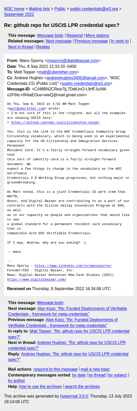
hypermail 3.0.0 (74, 396)
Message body (50, 35)
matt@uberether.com (58, 72)
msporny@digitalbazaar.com (72, 60)
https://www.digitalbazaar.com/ (36, 279)
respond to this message (55, 369)
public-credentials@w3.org (94, 9)
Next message (59, 41)
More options (97, 35)
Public (60, 9)
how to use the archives (40, 386)
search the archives (82, 386)
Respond (75, 35)
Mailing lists (39, 9)
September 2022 (19, 14)
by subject (117, 375)
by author (16, 380)
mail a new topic (95, 369)
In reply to (120, 41)
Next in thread (20, 47)
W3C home (14, 9)
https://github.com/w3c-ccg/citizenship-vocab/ (55, 122)
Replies (43, 47)
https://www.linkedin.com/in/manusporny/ (73, 266)
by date (78, 375)
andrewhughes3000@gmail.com (76, 78)
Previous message (91, 41)
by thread (97, 375)
